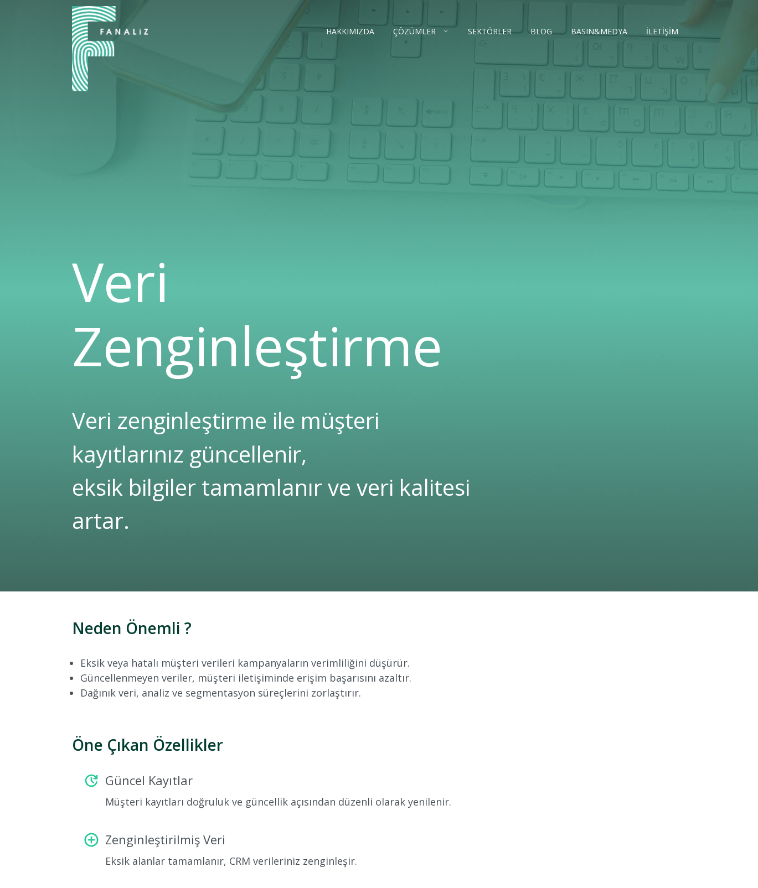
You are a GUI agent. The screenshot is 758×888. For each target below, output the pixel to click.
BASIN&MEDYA (599, 31)
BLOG (541, 31)
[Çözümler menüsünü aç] (443, 31)
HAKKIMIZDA (350, 31)
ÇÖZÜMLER (415, 31)
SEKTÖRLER (490, 31)
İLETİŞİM (662, 31)
